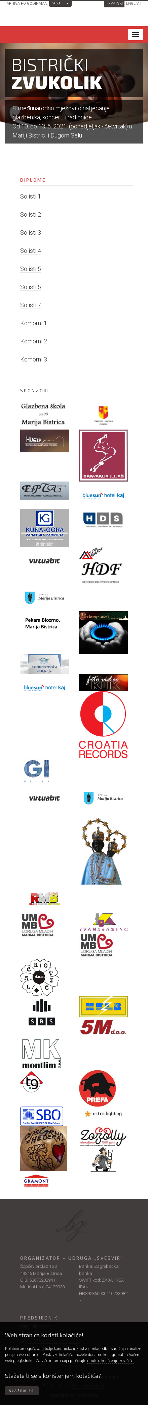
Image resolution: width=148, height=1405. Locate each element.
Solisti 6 (30, 286)
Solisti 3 (30, 232)
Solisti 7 (30, 304)
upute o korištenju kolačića (110, 1360)
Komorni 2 (33, 341)
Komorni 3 (33, 359)
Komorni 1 (33, 323)
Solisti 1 (30, 196)
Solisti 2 (30, 214)
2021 (56, 3)
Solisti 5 (30, 268)
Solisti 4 (30, 250)
